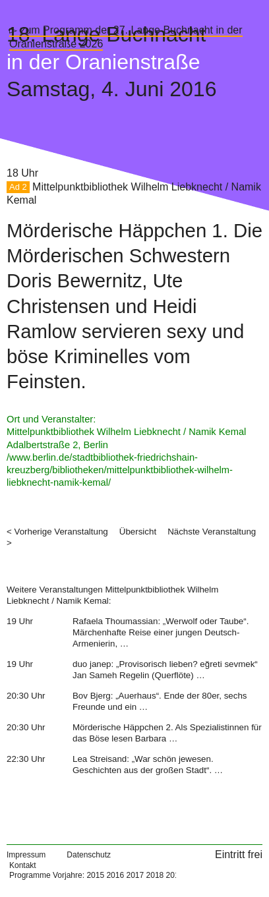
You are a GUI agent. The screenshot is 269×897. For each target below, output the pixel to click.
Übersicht (137, 531)
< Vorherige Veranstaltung (57, 531)
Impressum (26, 854)
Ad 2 (18, 187)
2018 (155, 875)
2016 (115, 875)
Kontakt (22, 865)
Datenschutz (89, 854)
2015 (95, 875)
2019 (175, 875)
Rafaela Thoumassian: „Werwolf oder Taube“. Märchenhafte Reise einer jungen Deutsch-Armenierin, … (161, 632)
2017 (135, 875)
